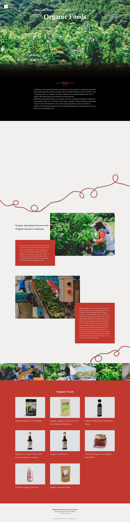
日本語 (21, 7)
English (15, 7)
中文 (26, 7)
